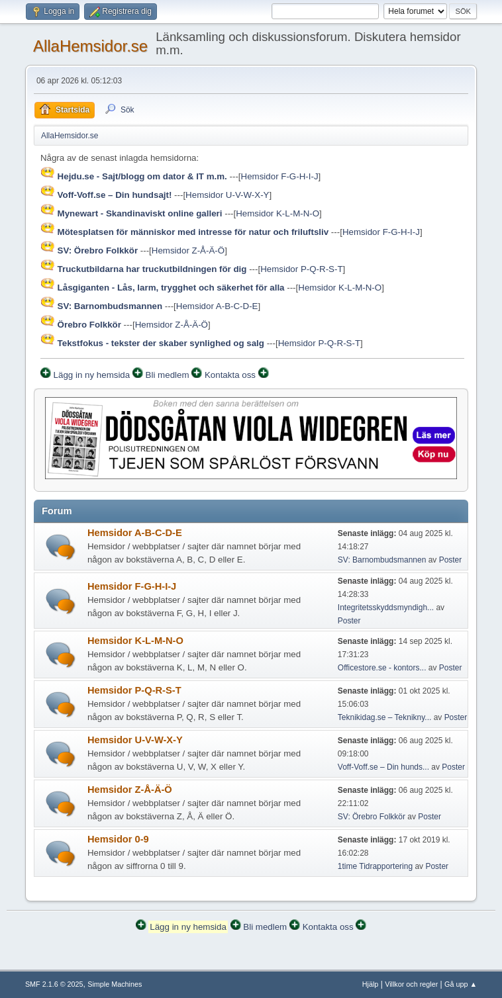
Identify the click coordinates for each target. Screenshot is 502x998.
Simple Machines (114, 984)
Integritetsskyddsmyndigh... (386, 607)
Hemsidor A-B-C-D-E (217, 306)
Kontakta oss (230, 375)
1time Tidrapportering (375, 866)
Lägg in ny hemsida (92, 375)
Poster (450, 560)
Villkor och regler (411, 984)
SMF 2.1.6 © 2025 (54, 984)
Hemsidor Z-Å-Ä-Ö (188, 250)
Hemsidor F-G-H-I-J (280, 176)
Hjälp (370, 984)
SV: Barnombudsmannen (382, 560)
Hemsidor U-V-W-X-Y (227, 195)
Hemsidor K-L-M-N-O (277, 213)
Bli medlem (167, 375)
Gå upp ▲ (460, 984)
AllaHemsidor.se (90, 46)
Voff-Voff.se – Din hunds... (383, 767)
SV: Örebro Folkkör (371, 816)
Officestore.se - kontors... (382, 667)
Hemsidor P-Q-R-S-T (301, 269)
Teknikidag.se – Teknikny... (384, 717)
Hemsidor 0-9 (118, 839)
